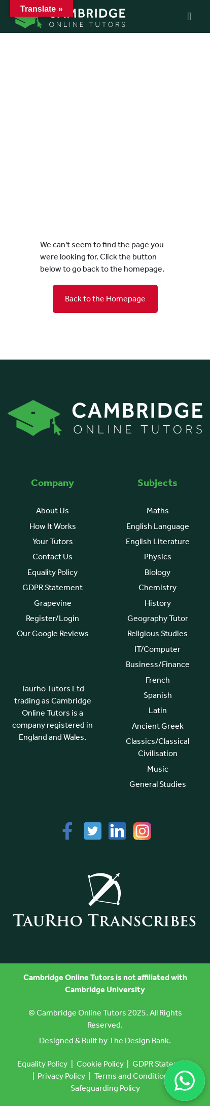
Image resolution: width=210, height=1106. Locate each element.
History (158, 603)
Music (157, 769)
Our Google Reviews (53, 633)
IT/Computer (157, 649)
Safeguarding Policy (105, 1088)
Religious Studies (157, 633)
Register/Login (52, 618)
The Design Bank (139, 1040)
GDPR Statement (52, 587)
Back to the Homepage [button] (105, 298)
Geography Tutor (157, 618)
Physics (157, 556)
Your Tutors (52, 541)
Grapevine (53, 603)
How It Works (52, 526)
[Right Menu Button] (189, 16)
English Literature (158, 541)
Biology (157, 572)
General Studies (157, 784)
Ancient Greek (158, 726)
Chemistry (157, 587)
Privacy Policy (61, 1076)
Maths (158, 510)
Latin (158, 710)
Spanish (158, 695)
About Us (52, 510)
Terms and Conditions (133, 1076)
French (158, 680)
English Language (157, 526)
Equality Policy (52, 572)
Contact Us (52, 556)
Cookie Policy (100, 1064)
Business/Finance (158, 664)
